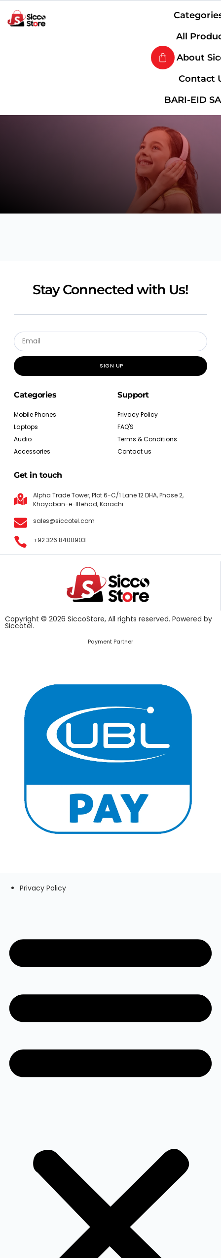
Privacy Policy (43, 888)
